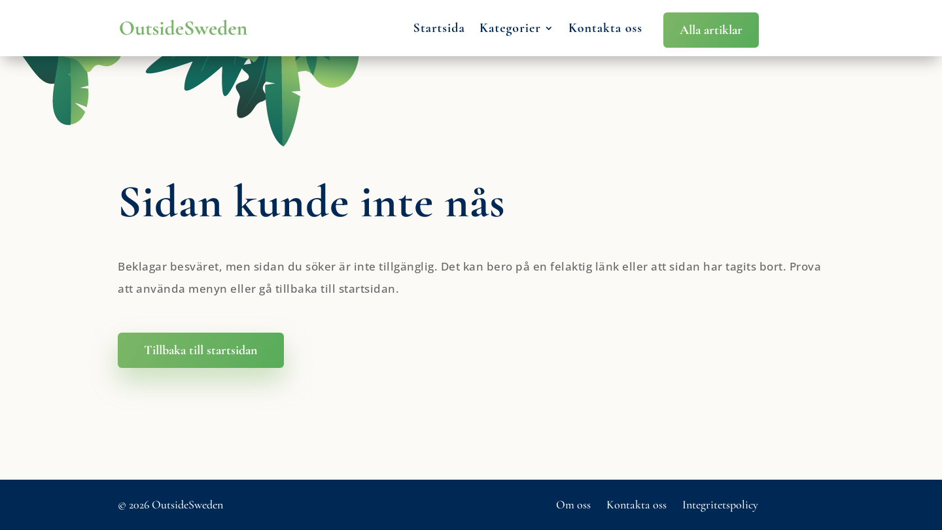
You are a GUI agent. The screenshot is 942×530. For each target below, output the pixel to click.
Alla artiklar (711, 30)
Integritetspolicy (720, 504)
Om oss (573, 504)
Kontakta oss (605, 28)
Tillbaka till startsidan (201, 350)
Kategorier (510, 28)
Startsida (439, 28)
